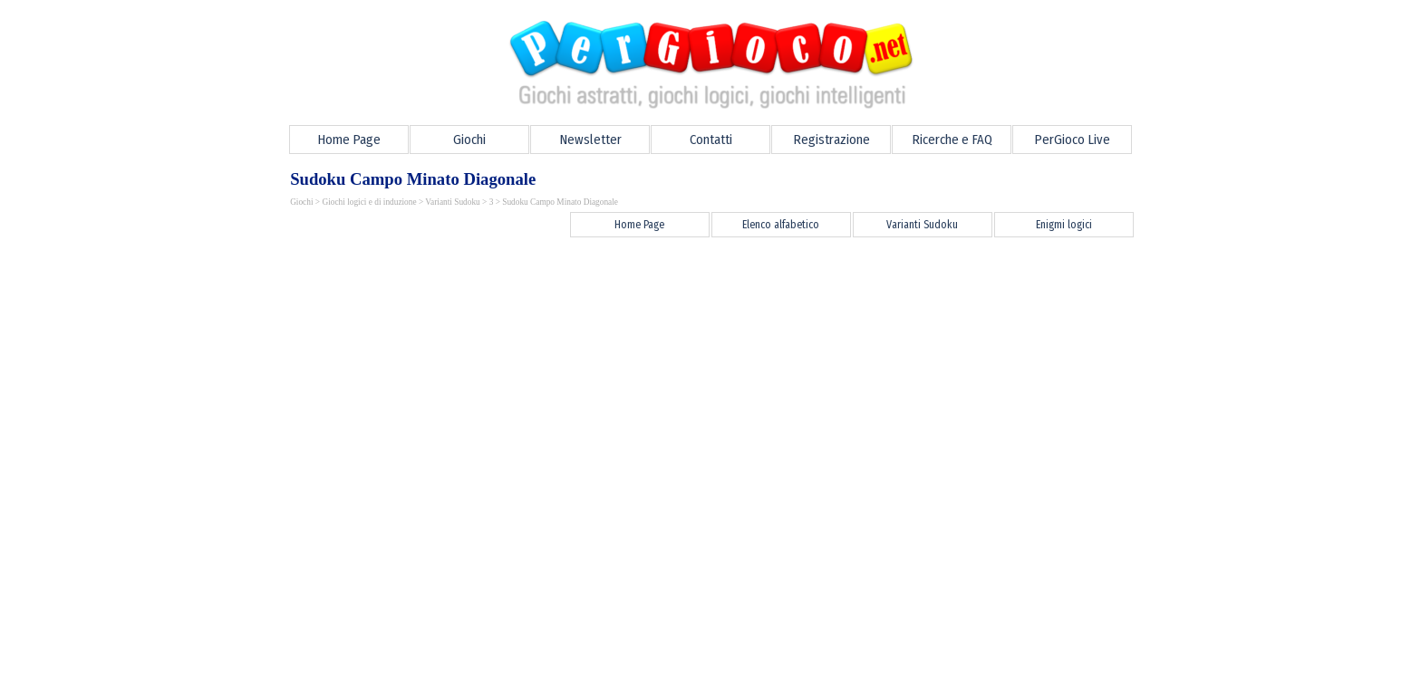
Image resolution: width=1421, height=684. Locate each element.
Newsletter (590, 139)
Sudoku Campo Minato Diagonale (560, 202)
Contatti (711, 139)
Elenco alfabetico (780, 224)
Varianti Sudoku (452, 202)
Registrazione (831, 139)
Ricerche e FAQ (952, 139)
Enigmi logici (1064, 224)
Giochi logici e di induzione (369, 202)
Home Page (349, 139)
